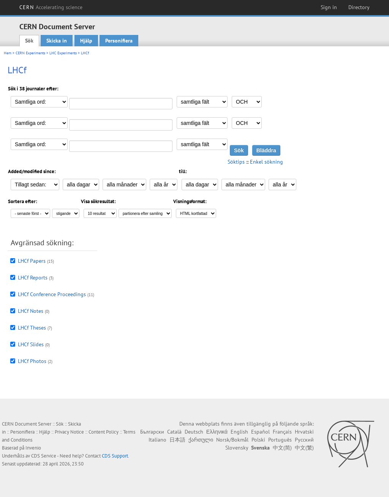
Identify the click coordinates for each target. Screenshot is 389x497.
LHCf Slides (31, 344)
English (239, 431)
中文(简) (282, 447)
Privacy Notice (69, 432)
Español (260, 431)
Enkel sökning (266, 161)
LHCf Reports (32, 277)
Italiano (157, 439)
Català (174, 431)
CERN (50, 7)
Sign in (329, 7)
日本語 (177, 439)
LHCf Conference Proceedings (52, 294)
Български (152, 431)
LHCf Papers (32, 260)
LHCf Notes (30, 311)
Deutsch (194, 431)
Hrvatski (304, 431)
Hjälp (86, 40)
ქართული (200, 439)
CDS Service (43, 456)
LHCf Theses (32, 327)
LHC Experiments (63, 52)
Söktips (236, 161)
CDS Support (115, 456)
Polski (258, 439)
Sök (29, 40)
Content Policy (104, 432)
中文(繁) (304, 447)
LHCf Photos (32, 361)
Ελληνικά (217, 431)
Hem (7, 52)
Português (280, 439)
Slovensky (236, 447)
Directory (359, 7)
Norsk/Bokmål (232, 439)
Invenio (33, 448)
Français (282, 431)
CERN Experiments (30, 52)
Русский (304, 439)
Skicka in (56, 40)
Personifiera (119, 40)
